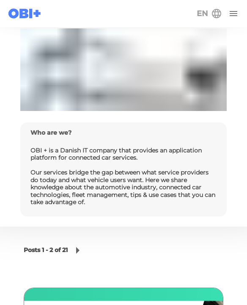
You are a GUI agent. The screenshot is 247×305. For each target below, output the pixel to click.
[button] (78, 250)
